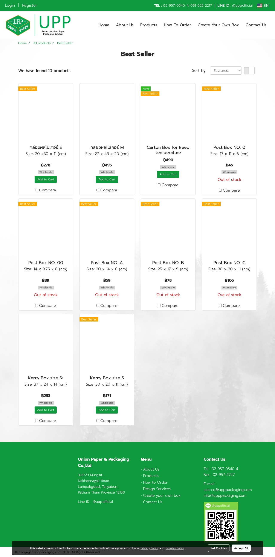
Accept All (241, 548)
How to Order (155, 482)
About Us (125, 25)
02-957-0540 (174, 5)
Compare (47, 190)
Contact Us (256, 25)
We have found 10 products (44, 71)
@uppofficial (242, 5)
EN (263, 6)
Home (104, 25)
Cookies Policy (175, 548)
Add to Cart (45, 179)
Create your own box (161, 495)
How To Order (177, 25)
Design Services (157, 489)
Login (10, 5)
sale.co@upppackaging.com (228, 489)
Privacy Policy (149, 548)
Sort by (201, 71)
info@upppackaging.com (225, 495)
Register (29, 5)
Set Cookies (219, 548)
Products (148, 25)
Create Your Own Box (218, 25)
